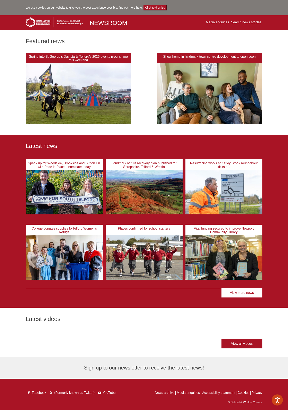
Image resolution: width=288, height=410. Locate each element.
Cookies (243, 392)
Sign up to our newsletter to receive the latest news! (144, 368)
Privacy (257, 392)
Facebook (36, 393)
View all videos (242, 343)
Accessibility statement (218, 392)
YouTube (107, 393)
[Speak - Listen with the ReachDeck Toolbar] (277, 399)
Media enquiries (217, 22)
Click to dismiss (155, 7)
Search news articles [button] (246, 22)
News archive (164, 392)
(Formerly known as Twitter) (72, 393)
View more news (242, 292)
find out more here (130, 7)
